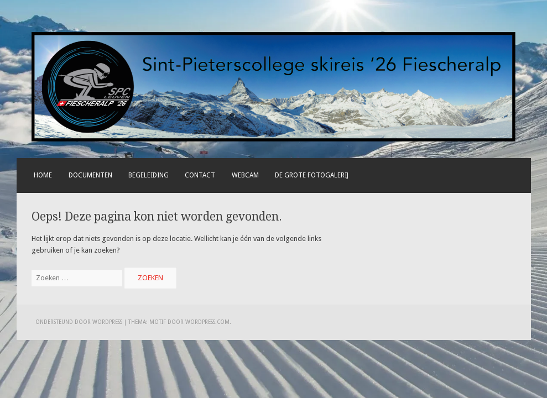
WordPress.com (207, 322)
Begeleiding (148, 175)
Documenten (90, 175)
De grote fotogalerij (311, 175)
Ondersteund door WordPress (78, 322)
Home (43, 175)
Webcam (245, 175)
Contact (200, 175)
